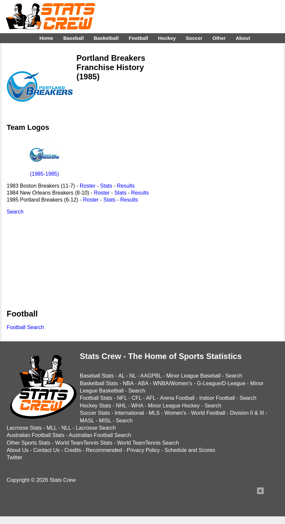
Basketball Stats (99, 383)
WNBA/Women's (172, 383)
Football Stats (96, 398)
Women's (175, 413)
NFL (122, 398)
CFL (137, 398)
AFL (151, 398)
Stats (106, 186)
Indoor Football (217, 398)
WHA (137, 405)
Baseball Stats (97, 376)
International (129, 413)
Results (126, 186)
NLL (66, 428)
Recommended (104, 450)
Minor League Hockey (174, 405)
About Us (18, 450)
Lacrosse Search (96, 428)
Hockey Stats (95, 405)
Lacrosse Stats (24, 428)
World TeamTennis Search (148, 443)
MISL (105, 420)
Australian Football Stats (35, 435)
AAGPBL (150, 376)
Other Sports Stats (29, 443)
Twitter (14, 457)
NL (132, 376)
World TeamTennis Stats (83, 443)
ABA (143, 383)
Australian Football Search (100, 435)
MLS (154, 413)
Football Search (25, 327)
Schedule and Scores (190, 450)
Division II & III (247, 413)
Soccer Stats (95, 413)
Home (46, 38)
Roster (87, 186)
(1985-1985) (45, 171)
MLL (52, 428)
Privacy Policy (143, 450)
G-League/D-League (221, 383)
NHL (121, 405)
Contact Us (46, 450)
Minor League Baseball (193, 376)
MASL (87, 420)
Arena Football (177, 398)
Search (15, 212)
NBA (128, 383)
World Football (208, 413)
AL (121, 376)
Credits (72, 450)
